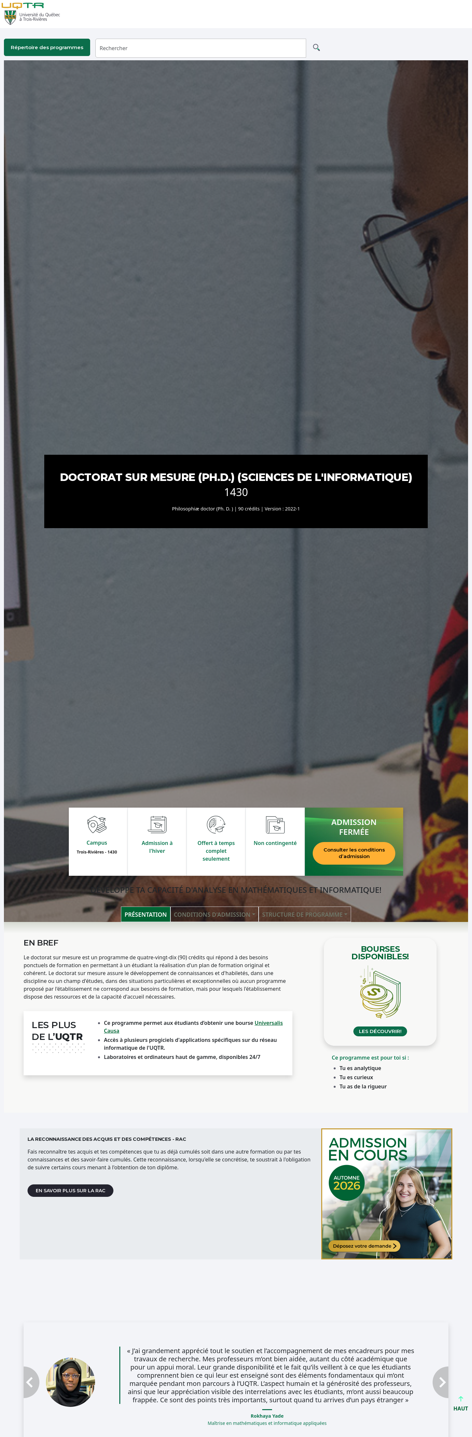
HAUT (460, 1405)
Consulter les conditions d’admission (354, 853)
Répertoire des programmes (47, 47)
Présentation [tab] (146, 914)
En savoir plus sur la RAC (70, 1191)
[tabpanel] (236, 1017)
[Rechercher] (200, 48)
